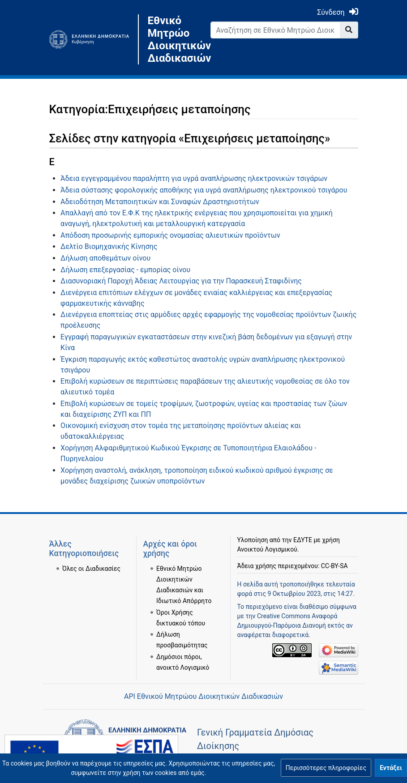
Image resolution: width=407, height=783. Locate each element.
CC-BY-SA (334, 565)
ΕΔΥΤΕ (302, 539)
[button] (326, 768)
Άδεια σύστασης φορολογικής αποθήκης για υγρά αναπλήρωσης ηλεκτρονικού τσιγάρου (203, 190)
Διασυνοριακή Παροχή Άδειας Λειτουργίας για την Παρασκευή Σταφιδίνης (181, 281)
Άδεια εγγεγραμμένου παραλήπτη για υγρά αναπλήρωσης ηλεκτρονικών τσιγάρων (193, 178)
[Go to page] (349, 30)
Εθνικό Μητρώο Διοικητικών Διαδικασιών (172, 39)
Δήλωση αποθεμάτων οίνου (105, 258)
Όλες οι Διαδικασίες (91, 568)
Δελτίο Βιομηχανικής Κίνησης (108, 246)
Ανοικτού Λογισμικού (267, 549)
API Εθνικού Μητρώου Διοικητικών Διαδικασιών (203, 696)
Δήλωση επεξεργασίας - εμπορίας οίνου (125, 269)
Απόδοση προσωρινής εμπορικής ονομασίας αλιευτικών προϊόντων (170, 235)
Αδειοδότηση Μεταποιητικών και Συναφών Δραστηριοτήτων (159, 201)
